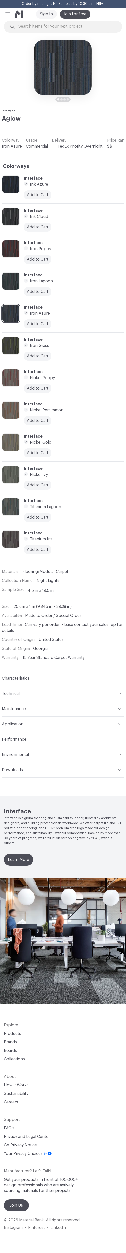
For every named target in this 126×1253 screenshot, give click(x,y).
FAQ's (9, 1128)
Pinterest (36, 1228)
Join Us (16, 1205)
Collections (14, 1059)
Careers (11, 1102)
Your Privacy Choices (28, 1153)
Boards (10, 1051)
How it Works (16, 1085)
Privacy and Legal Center (27, 1137)
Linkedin (58, 1228)
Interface (9, 111)
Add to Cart (37, 453)
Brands (10, 1042)
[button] (8, 14)
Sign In (46, 14)
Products (12, 1034)
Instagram (13, 1228)
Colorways (16, 166)
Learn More (18, 860)
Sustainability (16, 1094)
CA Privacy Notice (20, 1145)
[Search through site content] (65, 26)
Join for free (75, 14)
